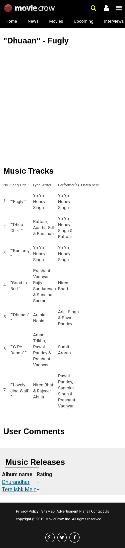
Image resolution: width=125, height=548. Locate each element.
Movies (56, 21)
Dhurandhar (16, 482)
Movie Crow (30, 8)
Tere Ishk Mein (19, 489)
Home (11, 21)
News (33, 21)
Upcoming (83, 21)
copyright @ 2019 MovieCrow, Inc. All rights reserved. (59, 519)
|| (39, 511)
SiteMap (47, 511)
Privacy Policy (27, 511)
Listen (88, 202)
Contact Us (99, 511)
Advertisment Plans (72, 511)
